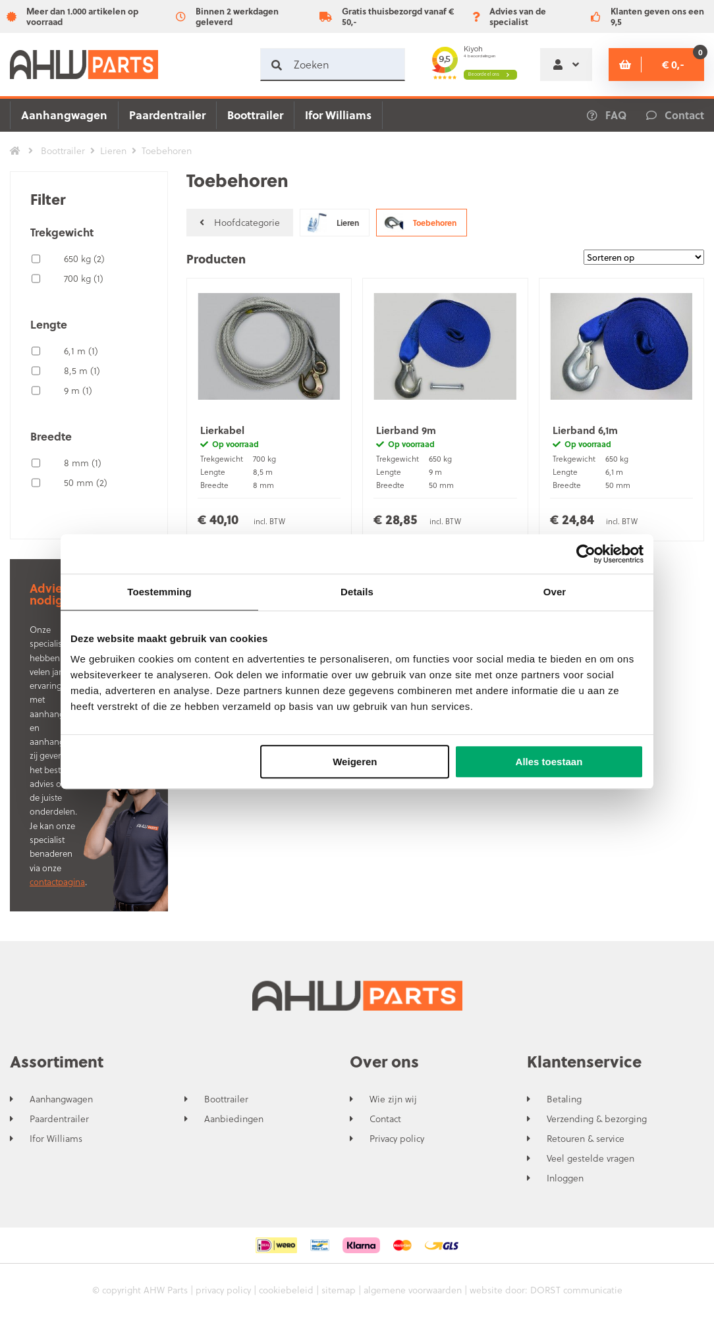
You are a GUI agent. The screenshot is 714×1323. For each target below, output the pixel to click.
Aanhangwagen (64, 115)
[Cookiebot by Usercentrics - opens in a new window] (586, 554)
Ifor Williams (338, 115)
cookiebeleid (286, 1290)
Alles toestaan (549, 761)
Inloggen (565, 1178)
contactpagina (57, 881)
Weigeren (355, 761)
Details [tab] (357, 591)
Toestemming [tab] (159, 591)
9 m (78, 390)
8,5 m (82, 370)
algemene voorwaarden (413, 1290)
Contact (385, 1119)
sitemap (338, 1290)
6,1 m (81, 351)
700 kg (83, 278)
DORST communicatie (576, 1290)
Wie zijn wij (393, 1099)
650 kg (84, 258)
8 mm (82, 463)
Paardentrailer (167, 115)
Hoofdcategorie (240, 222)
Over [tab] (554, 591)
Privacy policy (397, 1138)
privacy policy (223, 1290)
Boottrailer (255, 115)
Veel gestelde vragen (590, 1158)
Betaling (564, 1099)
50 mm (85, 482)
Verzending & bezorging (597, 1119)
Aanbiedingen (233, 1119)
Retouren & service (585, 1138)
